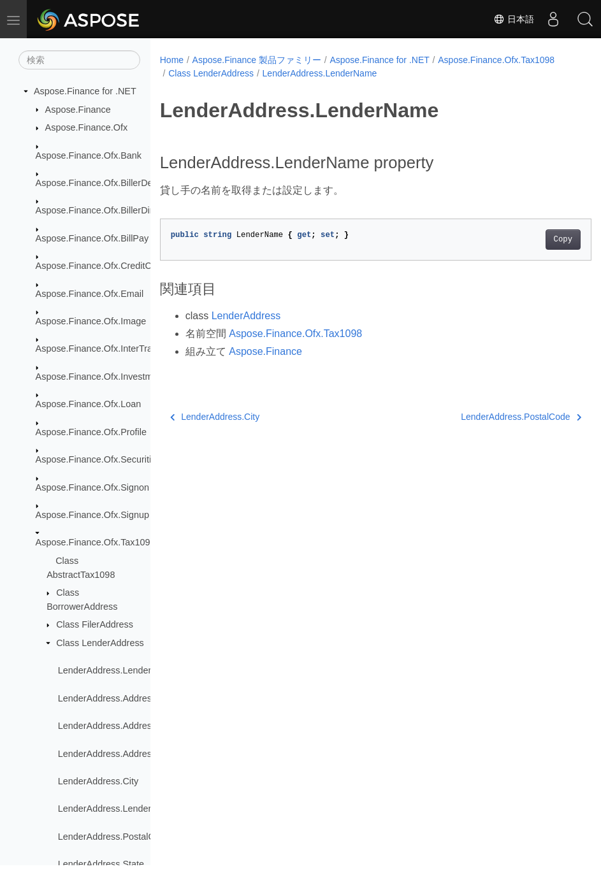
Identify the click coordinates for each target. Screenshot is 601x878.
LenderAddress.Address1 (109, 698)
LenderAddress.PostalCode (114, 836)
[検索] (79, 59)
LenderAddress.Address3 (109, 754)
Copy (532, 239)
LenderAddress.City (98, 781)
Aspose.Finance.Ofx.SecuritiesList (105, 459)
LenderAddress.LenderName (117, 808)
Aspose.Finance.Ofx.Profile (91, 432)
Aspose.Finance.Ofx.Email (90, 294)
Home (172, 60)
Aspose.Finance (78, 109)
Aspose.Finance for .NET (85, 91)
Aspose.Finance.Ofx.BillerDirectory (107, 210)
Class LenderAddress (100, 643)
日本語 (513, 19)
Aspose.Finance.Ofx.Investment (101, 376)
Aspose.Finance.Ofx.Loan (88, 404)
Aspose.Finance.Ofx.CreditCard (100, 266)
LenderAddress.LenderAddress (121, 670)
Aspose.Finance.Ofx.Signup (92, 515)
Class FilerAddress (94, 624)
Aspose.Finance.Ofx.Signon (92, 487)
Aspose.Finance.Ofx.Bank (88, 155)
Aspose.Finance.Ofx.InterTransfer (104, 348)
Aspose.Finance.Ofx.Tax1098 (96, 542)
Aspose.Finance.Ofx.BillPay (92, 238)
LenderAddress (246, 315)
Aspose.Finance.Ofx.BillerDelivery (105, 183)
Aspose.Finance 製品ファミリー (256, 60)
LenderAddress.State (101, 864)
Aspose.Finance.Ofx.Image (91, 321)
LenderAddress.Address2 (109, 726)
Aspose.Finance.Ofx (86, 127)
